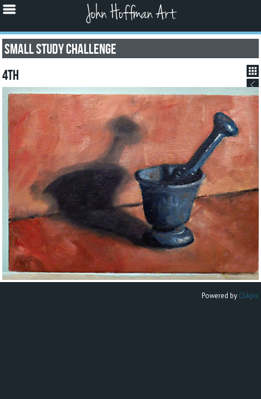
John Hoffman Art (131, 13)
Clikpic (249, 295)
